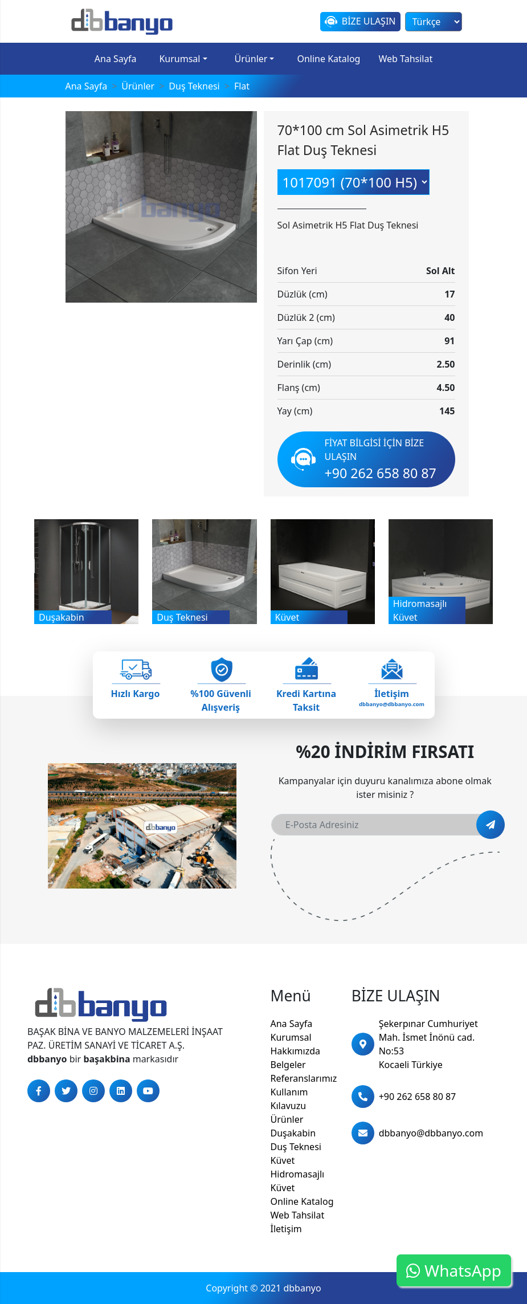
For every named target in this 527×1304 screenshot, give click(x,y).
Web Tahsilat (405, 58)
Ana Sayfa (116, 58)
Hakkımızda (295, 1051)
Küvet (283, 1160)
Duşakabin (293, 1133)
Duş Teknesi (296, 1146)
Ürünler (251, 58)
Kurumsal (179, 58)
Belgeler (288, 1064)
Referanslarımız (304, 1078)
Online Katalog (328, 58)
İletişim (286, 1228)
